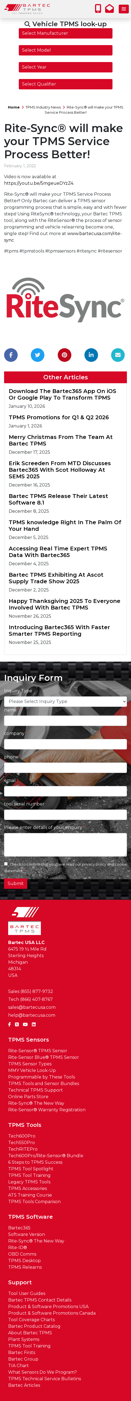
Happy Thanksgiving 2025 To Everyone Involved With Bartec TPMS (64, 604)
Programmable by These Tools (41, 1077)
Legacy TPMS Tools (29, 1182)
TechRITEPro (23, 1149)
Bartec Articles (24, 1385)
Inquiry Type (18, 690)
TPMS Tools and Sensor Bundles (43, 1083)
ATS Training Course (30, 1195)
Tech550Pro (21, 1142)
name (10, 710)
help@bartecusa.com (31, 1015)
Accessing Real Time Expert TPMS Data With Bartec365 (58, 551)
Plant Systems (23, 1339)
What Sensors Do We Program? (42, 1372)
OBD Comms (22, 1254)
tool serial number (24, 804)
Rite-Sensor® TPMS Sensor (37, 1050)
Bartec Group (23, 1359)
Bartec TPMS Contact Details (39, 1300)
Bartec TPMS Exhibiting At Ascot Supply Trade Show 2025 (56, 578)
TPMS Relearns (25, 1267)
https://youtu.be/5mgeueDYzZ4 (38, 183)
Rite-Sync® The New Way (36, 1103)
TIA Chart (18, 1365)
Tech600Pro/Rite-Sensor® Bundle (45, 1155)
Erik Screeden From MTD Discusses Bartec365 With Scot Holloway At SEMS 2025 (60, 470)
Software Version (26, 1234)
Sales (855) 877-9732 (30, 991)
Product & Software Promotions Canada (52, 1313)
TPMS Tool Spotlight (30, 1168)
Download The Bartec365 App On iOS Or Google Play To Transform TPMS (62, 394)
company (14, 733)
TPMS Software (30, 1217)
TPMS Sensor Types (29, 1063)
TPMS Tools (24, 1125)
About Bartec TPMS (30, 1332)
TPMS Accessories (27, 1188)
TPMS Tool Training (29, 1175)
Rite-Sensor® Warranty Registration (47, 1109)
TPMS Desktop (24, 1260)
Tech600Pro (21, 1136)
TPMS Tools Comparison (34, 1201)
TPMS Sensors (28, 1039)
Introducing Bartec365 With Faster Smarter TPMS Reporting (59, 630)
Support (20, 1282)
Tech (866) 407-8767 (30, 999)
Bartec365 (19, 1227)
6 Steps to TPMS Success (35, 1162)
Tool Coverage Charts (31, 1319)
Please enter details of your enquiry (43, 827)
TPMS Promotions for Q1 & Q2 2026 (59, 417)
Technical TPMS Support (35, 1090)
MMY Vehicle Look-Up (32, 1070)
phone (11, 757)
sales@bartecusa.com (32, 1007)
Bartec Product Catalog (34, 1326)
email (10, 780)
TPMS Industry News (43, 107)
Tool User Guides (26, 1293)
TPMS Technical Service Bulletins (44, 1378)
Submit (16, 883)
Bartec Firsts (21, 1352)
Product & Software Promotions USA (48, 1306)
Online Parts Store (28, 1096)
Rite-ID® (17, 1247)
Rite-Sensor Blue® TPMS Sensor (43, 1057)
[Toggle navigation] (124, 9)
